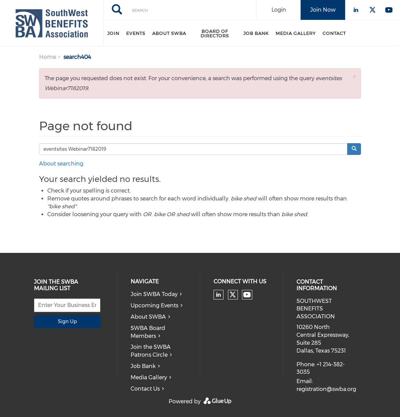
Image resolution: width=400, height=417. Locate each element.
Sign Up (67, 321)
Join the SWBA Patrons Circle (151, 351)
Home (47, 57)
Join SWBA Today (154, 294)
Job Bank (256, 33)
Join (113, 33)
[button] (354, 76)
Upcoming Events (154, 305)
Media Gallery (296, 33)
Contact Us (145, 388)
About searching (61, 163)
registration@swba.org (326, 389)
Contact (334, 33)
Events (135, 33)
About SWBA (169, 33)
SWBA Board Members (148, 332)
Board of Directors (215, 33)
